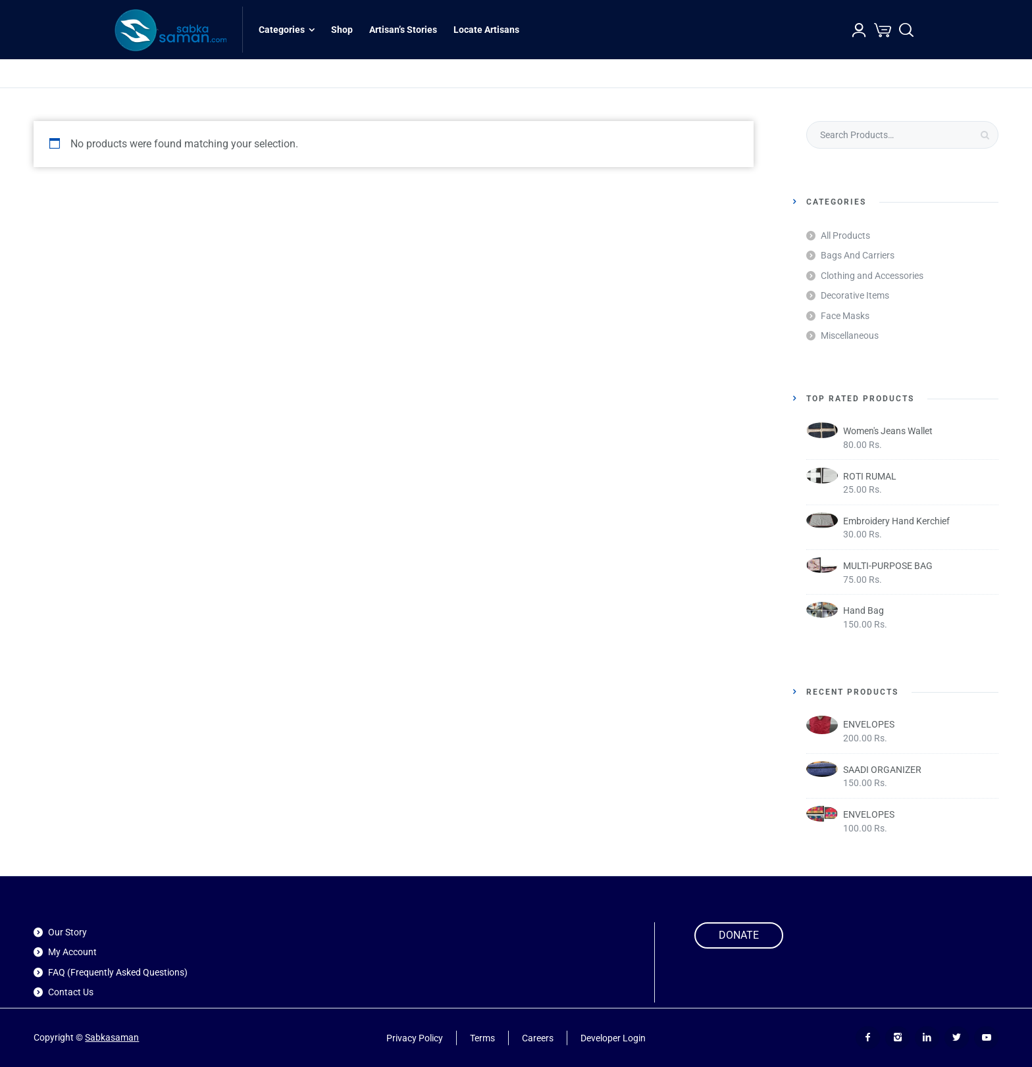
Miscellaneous (850, 335)
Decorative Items (855, 295)
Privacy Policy (414, 1037)
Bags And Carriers (857, 255)
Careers (538, 1037)
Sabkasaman (112, 1037)
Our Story (67, 932)
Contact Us (70, 992)
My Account (72, 952)
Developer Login (613, 1037)
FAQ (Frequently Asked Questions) (118, 972)
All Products (845, 235)
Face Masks (845, 315)
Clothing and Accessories (872, 275)
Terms (482, 1037)
